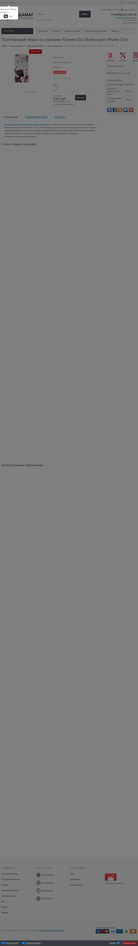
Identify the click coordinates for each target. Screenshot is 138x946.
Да (6, 16)
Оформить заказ (129, 943)
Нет (11, 16)
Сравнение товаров (33, 943)
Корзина (113, 943)
